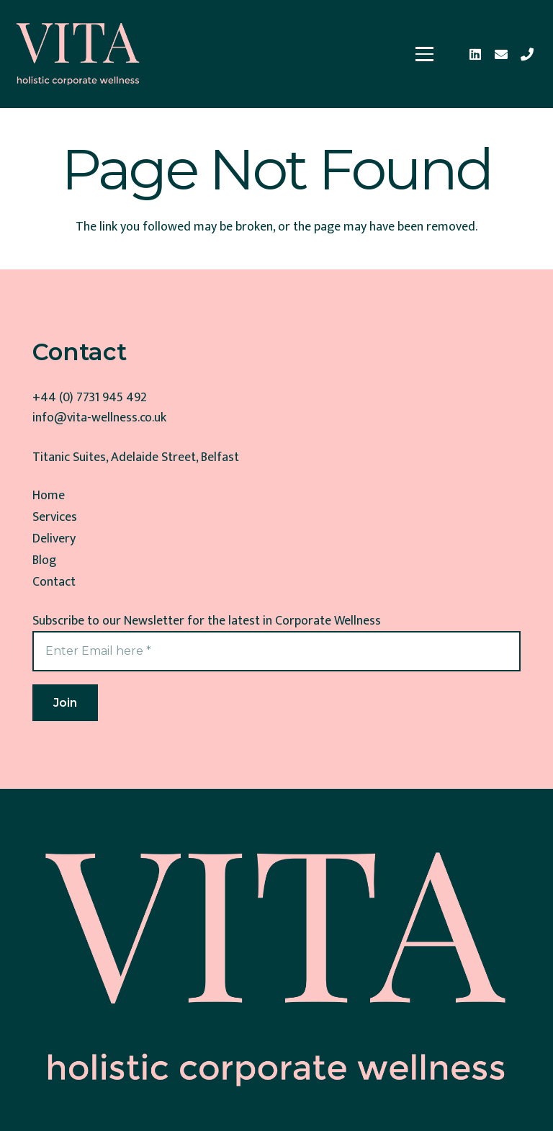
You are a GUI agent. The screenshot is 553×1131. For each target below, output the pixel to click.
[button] (424, 54)
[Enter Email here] (276, 651)
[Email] (501, 54)
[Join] (65, 702)
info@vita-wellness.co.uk (99, 418)
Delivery (54, 539)
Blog (44, 560)
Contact (54, 582)
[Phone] (527, 54)
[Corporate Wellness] (78, 54)
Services (54, 517)
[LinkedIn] (475, 54)
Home (48, 495)
